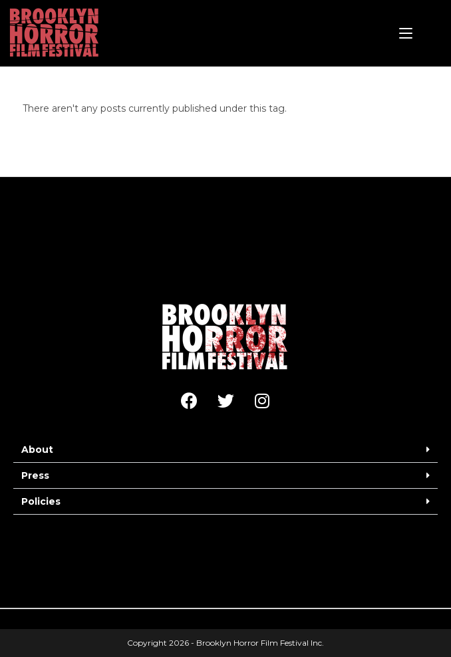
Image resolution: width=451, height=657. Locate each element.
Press (35, 475)
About (37, 450)
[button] (225, 450)
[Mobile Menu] (405, 33)
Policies (41, 501)
